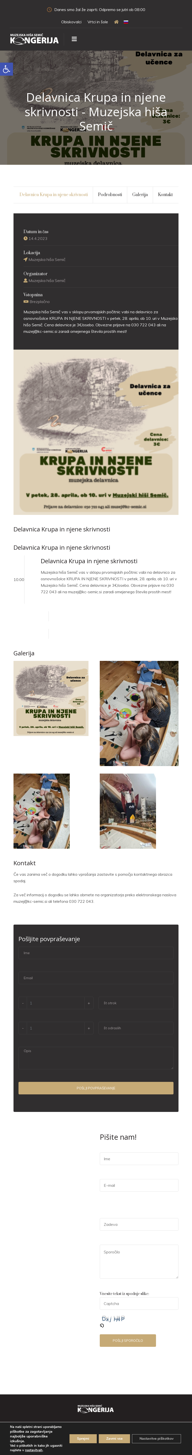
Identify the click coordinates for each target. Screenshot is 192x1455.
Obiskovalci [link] (71, 21)
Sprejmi (83, 1438)
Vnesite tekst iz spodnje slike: (124, 1293)
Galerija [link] (140, 195)
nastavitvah (33, 1450)
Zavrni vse (114, 1438)
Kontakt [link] (165, 195)
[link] (6, 69)
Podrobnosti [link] (110, 195)
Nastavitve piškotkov (157, 1438)
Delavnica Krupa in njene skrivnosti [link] (54, 195)
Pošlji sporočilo (128, 1341)
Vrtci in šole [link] (98, 21)
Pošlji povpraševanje (96, 1088)
